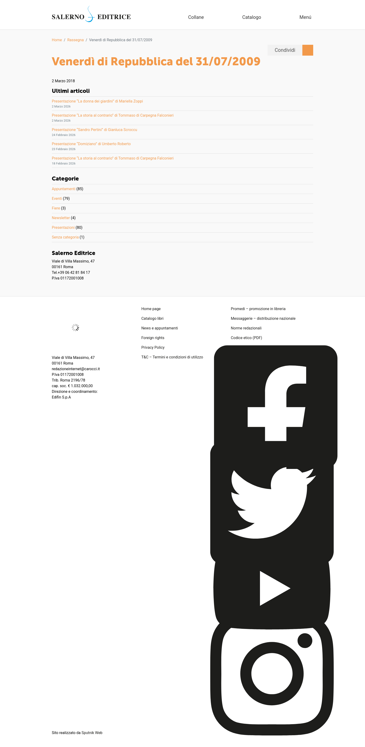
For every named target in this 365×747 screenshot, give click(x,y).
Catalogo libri (152, 318)
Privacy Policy (153, 347)
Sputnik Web (91, 733)
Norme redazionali (246, 328)
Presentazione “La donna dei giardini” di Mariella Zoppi (97, 101)
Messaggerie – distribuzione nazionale (263, 318)
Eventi (57, 198)
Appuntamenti (63, 189)
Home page (151, 309)
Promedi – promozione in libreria (258, 309)
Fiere (56, 208)
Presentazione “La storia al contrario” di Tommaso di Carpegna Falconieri (113, 115)
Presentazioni (63, 227)
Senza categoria (65, 237)
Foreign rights (152, 338)
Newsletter (61, 218)
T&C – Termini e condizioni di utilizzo (172, 357)
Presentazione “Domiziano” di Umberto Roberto (91, 144)
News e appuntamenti (159, 328)
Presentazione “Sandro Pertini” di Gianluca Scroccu (94, 129)
